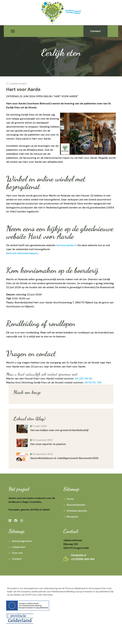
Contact (95, 31)
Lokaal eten (19, 547)
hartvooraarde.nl (66, 245)
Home (70, 499)
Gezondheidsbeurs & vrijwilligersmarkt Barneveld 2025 (64, 458)
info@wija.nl (78, 555)
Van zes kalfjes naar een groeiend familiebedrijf (59, 430)
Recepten (72, 516)
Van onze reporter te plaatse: (48, 444)
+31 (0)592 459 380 (83, 559)
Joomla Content (18, 83)
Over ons (17, 553)
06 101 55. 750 (92, 382)
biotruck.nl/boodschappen (22, 253)
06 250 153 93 (83, 378)
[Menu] (13, 31)
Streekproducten (77, 510)
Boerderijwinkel (76, 504)
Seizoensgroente (22, 541)
